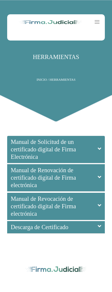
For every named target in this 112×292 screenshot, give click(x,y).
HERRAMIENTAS (56, 57)
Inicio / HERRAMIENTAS (55, 79)
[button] (97, 22)
